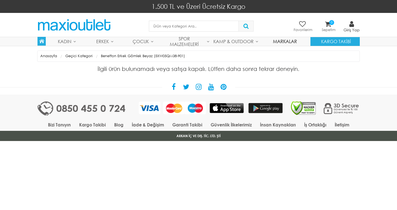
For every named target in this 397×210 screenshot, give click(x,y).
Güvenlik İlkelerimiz (231, 124)
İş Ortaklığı (315, 124)
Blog (119, 124)
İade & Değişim (148, 124)
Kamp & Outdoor (233, 41)
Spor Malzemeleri (184, 41)
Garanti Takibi (187, 124)
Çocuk (141, 41)
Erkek (102, 41)
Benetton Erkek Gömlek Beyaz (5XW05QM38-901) (143, 56)
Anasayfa (48, 56)
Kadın (64, 41)
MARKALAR (285, 41)
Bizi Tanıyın (59, 124)
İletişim (342, 124)
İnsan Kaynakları (278, 124)
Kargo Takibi (336, 41)
